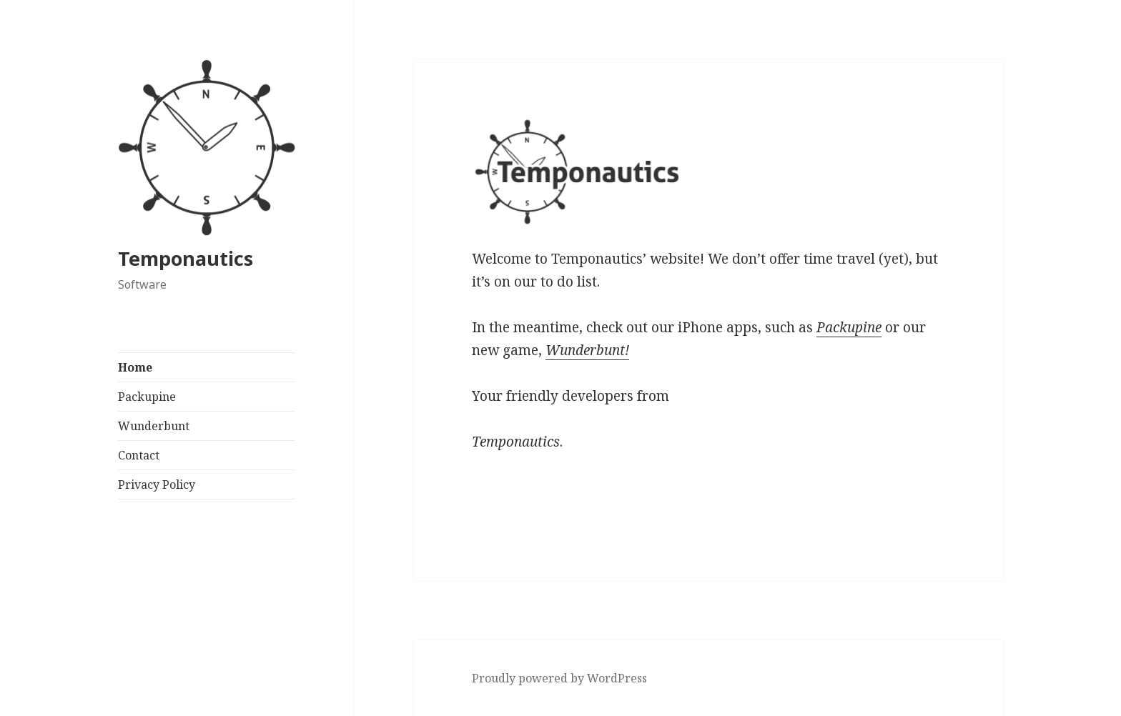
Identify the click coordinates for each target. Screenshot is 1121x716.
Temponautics (185, 258)
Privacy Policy (156, 484)
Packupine (147, 396)
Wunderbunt (153, 426)
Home (135, 367)
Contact (138, 455)
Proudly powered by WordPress (559, 678)
